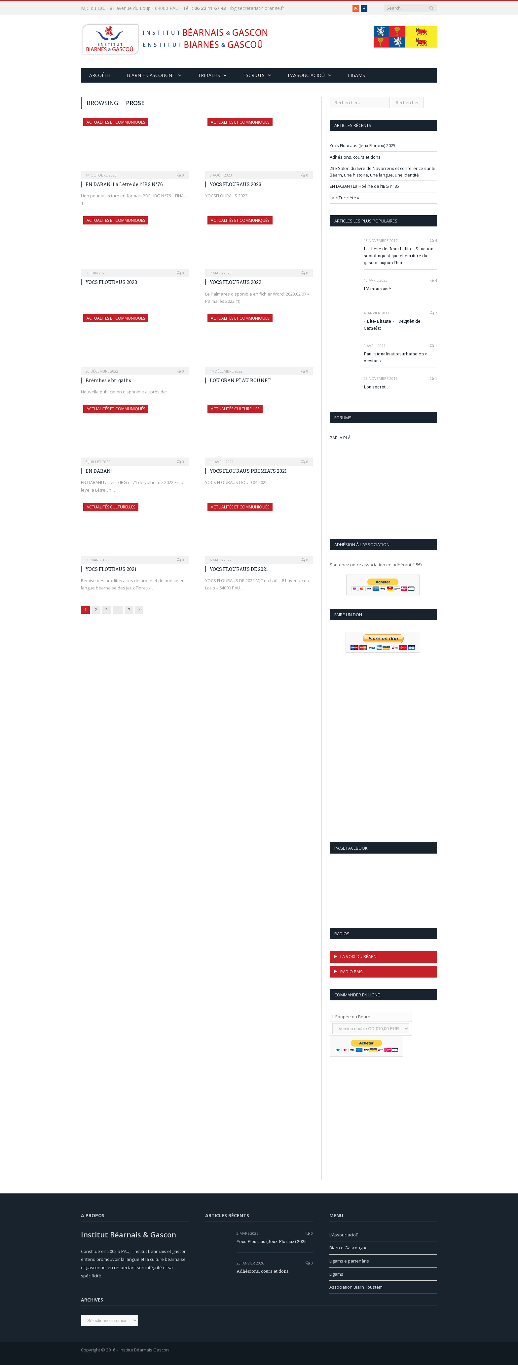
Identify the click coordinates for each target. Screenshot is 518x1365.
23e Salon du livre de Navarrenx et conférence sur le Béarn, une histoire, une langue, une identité (382, 171)
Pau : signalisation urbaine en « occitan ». (395, 357)
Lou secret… (376, 387)
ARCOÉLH (99, 75)
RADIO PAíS (351, 972)
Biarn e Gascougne (151, 75)
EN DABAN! (99, 471)
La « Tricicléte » (344, 198)
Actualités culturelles (235, 409)
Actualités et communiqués (116, 122)
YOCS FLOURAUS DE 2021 (239, 569)
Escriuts (254, 75)
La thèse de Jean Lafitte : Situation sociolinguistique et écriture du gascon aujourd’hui (398, 255)
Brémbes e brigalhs (108, 380)
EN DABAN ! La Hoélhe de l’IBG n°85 (364, 186)
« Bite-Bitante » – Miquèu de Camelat (392, 324)
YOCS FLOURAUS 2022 (235, 282)
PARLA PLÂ (340, 438)
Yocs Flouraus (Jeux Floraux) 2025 (362, 145)
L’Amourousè (377, 289)
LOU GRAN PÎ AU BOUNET (240, 380)
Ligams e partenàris (349, 1261)
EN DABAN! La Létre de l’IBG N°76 (124, 184)
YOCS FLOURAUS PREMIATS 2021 (248, 471)
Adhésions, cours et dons (355, 157)
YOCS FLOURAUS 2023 (235, 184)
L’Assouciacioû (343, 1235)
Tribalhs (209, 75)
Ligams (356, 75)
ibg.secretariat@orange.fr (257, 8)
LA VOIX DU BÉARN (358, 956)
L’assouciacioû (306, 75)
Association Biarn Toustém (356, 1287)
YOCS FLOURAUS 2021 (111, 569)
